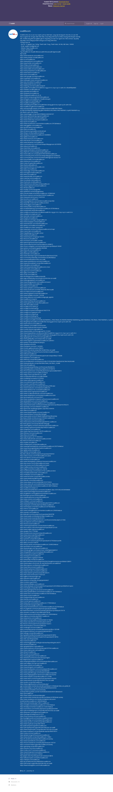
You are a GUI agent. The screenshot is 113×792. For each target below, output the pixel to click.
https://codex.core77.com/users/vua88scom (33, 750)
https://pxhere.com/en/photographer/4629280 (33, 248)
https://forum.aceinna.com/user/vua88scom (33, 716)
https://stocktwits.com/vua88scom (30, 269)
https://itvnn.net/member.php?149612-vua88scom (34, 703)
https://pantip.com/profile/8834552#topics (32, 342)
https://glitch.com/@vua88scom (29, 252)
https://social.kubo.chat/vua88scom (30, 180)
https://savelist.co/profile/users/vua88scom (32, 384)
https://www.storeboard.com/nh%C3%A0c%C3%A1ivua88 (37, 289)
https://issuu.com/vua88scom (28, 74)
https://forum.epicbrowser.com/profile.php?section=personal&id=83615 (41, 371)
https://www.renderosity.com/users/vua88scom (34, 120)
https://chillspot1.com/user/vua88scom (31, 501)
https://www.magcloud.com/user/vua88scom (33, 186)
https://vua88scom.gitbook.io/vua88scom (32, 106)
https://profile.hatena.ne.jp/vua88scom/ (31, 127)
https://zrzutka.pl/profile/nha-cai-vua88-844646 (33, 376)
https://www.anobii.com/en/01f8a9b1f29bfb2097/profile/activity (38, 416)
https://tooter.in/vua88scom (28, 644)
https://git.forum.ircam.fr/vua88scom (30, 271)
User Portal (57, 4)
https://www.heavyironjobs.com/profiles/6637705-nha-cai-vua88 (38, 729)
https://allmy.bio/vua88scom (28, 354)
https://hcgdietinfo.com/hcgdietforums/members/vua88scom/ (38, 493)
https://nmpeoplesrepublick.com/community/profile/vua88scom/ (39, 661)
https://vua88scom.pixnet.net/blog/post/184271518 (35, 310)
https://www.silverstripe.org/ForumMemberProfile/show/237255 (38, 256)
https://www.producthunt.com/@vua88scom (33, 71)
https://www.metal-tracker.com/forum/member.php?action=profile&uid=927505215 (44, 405)
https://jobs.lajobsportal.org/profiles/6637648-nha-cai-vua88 (37, 727)
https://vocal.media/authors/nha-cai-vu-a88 (32, 259)
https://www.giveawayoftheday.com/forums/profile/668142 (37, 367)
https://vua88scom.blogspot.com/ (30, 103)
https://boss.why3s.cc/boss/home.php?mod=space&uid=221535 (38, 527)
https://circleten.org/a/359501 (28, 582)
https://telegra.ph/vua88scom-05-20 (30, 95)
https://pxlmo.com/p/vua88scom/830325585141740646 (36, 620)
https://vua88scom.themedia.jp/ (29, 308)
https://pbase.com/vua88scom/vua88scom (32, 225)
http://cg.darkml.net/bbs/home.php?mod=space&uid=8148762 (38, 635)
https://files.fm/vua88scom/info (29, 305)
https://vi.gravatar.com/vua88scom (30, 78)
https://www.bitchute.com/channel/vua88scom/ (34, 223)
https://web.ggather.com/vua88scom (31, 125)
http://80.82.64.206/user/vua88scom (30, 440)
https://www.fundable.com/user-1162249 (32, 295)
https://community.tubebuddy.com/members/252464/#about (38, 257)
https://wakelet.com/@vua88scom (30, 89)
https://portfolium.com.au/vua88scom (31, 546)
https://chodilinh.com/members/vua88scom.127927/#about (37, 705)
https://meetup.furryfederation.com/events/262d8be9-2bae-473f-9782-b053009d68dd (45, 490)
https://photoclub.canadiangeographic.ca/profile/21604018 (37, 408)
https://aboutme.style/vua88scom (30, 578)
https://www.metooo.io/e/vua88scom (31, 323)
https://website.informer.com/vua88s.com (32, 167)
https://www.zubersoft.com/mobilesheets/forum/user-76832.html (39, 484)
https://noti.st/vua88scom (27, 365)
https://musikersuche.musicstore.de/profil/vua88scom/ (36, 533)
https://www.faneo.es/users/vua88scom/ (32, 567)
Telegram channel (59, 6)
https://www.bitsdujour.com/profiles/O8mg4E (33, 414)
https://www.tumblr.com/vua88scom (30, 63)
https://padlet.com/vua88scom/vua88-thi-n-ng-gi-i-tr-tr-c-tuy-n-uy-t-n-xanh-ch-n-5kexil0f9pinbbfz (48, 88)
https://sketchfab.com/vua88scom (30, 148)
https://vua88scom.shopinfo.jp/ (29, 314)
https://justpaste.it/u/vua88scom (29, 93)
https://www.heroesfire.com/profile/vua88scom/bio (35, 476)
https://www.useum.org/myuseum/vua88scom (33, 391)
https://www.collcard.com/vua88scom (31, 665)
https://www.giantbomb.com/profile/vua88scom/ (34, 303)
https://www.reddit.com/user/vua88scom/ (32, 69)
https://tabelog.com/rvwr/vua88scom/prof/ (32, 86)
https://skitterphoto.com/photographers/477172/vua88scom (37, 403)
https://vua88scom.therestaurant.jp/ (30, 318)
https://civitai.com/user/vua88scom (30, 733)
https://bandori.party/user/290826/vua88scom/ (33, 569)
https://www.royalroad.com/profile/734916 (32, 724)
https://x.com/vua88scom (27, 59)
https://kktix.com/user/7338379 (29, 542)
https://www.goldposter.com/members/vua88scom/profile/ (37, 201)
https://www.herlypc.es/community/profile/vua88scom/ (36, 720)
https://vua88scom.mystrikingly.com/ (30, 101)
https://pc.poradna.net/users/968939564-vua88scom (35, 761)
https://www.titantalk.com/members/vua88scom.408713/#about (39, 486)
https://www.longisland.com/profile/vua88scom (34, 293)
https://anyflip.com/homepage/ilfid (30, 189)
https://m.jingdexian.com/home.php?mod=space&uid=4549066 (38, 608)
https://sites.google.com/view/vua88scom (32, 76)
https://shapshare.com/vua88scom (30, 429)
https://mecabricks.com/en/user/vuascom (32, 457)
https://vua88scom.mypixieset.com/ (30, 312)
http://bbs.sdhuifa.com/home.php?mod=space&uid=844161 (37, 454)
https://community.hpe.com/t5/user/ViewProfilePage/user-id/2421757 (40, 157)
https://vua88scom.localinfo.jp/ (29, 306)
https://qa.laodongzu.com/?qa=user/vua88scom (34, 548)
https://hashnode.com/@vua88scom (30, 182)
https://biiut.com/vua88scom (28, 435)
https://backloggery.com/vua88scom (30, 205)
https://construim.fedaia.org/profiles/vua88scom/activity (36, 744)
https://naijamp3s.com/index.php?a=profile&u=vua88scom (37, 505)
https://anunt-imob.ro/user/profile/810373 (32, 518)
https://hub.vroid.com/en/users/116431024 (32, 574)
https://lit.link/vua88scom (27, 188)
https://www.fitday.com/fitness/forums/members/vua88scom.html (39, 352)
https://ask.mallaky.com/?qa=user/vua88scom (33, 663)
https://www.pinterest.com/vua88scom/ (31, 61)
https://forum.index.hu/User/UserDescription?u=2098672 (36, 244)
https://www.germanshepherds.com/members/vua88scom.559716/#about (41, 446)
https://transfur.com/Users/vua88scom (31, 748)
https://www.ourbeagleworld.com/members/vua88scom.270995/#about (41, 510)
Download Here (64, 2)
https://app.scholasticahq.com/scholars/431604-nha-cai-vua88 (38, 278)
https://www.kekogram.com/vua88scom (31, 667)
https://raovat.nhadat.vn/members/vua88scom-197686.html (37, 193)
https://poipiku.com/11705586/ (29, 531)
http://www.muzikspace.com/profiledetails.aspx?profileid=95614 (38, 731)
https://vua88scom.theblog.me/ (29, 316)
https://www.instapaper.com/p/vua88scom (32, 222)
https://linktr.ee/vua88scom (28, 129)
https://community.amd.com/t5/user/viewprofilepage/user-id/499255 (40, 155)
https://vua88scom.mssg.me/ (28, 299)
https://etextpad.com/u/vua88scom (30, 556)
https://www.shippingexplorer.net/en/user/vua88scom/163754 (38, 675)
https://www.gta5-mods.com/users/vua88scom (34, 80)
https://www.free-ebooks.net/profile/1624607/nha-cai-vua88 (37, 350)
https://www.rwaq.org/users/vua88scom (31, 380)
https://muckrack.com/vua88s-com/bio (31, 240)
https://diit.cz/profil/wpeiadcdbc (29, 639)
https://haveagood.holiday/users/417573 (32, 714)
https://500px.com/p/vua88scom (29, 65)
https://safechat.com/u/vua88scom (30, 178)
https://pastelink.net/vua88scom (29, 91)
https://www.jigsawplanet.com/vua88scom (32, 280)
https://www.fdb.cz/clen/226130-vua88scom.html (34, 203)
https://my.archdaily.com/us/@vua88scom (32, 159)
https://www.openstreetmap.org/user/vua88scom (34, 116)
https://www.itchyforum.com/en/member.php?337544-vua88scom (39, 648)
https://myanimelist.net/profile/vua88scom (32, 210)
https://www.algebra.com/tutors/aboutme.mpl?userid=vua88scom (39, 425)
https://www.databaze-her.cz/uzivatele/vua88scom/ (35, 390)
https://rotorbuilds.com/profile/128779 (31, 588)
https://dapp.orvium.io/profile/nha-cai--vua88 (33, 374)
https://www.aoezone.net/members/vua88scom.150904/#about (38, 614)
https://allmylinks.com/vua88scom (30, 265)
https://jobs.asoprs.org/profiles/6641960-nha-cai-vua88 (36, 763)
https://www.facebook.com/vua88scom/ (32, 55)
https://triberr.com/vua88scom (29, 286)
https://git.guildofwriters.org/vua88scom (31, 646)
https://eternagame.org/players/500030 (31, 557)
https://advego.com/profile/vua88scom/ (31, 633)
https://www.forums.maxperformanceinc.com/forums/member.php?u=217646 (42, 520)
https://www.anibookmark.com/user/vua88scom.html (35, 439)
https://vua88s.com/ (32, 48)
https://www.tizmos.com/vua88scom (31, 618)
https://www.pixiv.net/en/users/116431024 (32, 197)
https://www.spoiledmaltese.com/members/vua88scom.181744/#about (41, 591)
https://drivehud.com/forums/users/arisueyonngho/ (35, 658)
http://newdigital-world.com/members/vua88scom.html (36, 718)
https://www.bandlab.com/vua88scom (31, 284)
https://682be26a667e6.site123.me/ (30, 84)
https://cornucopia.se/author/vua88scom (32, 554)
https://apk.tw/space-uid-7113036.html (31, 437)
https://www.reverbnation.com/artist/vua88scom (34, 150)
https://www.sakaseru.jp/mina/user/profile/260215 (34, 573)
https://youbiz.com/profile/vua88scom (31, 682)
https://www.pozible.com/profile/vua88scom (33, 206)
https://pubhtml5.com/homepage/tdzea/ (32, 191)
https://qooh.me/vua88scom (28, 122)
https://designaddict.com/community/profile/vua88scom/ (36, 552)
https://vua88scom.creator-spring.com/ (31, 227)
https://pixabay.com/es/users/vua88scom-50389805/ (35, 135)
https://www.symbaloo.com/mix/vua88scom (33, 288)
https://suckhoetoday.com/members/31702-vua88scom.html (38, 471)
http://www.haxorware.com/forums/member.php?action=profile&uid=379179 (42, 610)
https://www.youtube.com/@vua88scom (32, 57)
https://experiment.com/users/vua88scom (32, 420)
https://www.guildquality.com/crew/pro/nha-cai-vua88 (35, 339)
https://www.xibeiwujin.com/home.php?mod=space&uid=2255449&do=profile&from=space (46, 586)
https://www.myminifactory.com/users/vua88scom (35, 261)
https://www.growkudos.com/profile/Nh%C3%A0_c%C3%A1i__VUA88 (40, 363)
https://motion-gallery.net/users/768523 (31, 348)
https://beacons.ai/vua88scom (29, 239)
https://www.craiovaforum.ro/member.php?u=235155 (35, 622)
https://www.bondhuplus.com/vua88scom (32, 584)
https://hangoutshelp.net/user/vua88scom (32, 597)
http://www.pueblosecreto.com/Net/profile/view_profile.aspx (37, 386)
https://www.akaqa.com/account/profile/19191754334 (36, 482)
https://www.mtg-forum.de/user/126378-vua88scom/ (35, 431)
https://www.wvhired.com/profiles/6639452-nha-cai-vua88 (37, 680)
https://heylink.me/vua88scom (29, 218)
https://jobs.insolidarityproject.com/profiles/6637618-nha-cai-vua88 (39, 710)
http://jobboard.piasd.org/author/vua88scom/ (33, 725)
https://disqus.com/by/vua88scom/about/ (32, 133)
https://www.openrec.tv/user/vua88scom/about (34, 373)
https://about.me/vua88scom (28, 146)
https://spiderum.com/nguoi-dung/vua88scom (33, 220)
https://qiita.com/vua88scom (28, 169)
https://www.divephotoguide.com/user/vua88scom (35, 412)
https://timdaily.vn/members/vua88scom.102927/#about (36, 707)
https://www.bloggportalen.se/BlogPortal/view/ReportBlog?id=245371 (40, 642)
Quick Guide (66, 4)
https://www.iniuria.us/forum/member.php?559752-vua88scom (38, 422)
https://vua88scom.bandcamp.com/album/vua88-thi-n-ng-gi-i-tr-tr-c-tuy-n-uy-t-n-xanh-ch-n (46, 212)
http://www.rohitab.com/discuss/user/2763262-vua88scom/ (37, 418)
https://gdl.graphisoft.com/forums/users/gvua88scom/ (36, 337)
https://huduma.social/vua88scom (30, 459)
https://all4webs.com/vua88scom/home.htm (33, 325)
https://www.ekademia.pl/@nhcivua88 (31, 478)
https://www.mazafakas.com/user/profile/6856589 (34, 671)
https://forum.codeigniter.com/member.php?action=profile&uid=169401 (41, 246)
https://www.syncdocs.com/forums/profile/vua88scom (36, 722)
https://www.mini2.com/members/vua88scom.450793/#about (38, 593)
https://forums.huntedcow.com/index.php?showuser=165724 (37, 742)
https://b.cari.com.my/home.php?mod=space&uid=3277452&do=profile (40, 541)
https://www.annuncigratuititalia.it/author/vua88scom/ (35, 448)
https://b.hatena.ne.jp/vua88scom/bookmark (33, 131)
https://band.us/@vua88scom (28, 165)
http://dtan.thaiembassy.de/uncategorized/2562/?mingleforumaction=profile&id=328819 (45, 561)
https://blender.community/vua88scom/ (31, 480)
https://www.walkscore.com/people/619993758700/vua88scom (38, 154)
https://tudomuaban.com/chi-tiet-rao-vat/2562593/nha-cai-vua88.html (40, 563)
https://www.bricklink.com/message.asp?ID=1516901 (35, 331)
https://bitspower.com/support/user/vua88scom (34, 712)
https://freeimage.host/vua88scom (30, 537)
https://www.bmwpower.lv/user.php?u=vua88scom (34, 752)
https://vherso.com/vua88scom (29, 508)
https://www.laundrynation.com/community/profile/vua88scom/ (38, 669)
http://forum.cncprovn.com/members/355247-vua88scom (37, 195)
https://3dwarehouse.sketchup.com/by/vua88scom (35, 184)
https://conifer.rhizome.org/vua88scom (31, 329)
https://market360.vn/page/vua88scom (31, 605)
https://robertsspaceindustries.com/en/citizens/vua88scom (37, 525)
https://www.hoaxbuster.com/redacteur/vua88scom (35, 388)
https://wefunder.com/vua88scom (30, 254)
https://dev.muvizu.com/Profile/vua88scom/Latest (34, 463)
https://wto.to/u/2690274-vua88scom (31, 82)
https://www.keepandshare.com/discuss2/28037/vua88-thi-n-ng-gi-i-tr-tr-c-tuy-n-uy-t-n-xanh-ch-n (48, 333)
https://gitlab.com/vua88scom (29, 137)
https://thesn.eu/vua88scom (28, 174)
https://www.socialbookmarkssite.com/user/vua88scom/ (36, 393)
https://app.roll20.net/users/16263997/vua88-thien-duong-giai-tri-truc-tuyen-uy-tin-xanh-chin (47, 335)
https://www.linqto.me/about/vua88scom (32, 559)
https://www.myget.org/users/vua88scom (32, 529)
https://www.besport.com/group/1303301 (32, 237)
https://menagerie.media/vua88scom (31, 172)
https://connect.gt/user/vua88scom (30, 601)
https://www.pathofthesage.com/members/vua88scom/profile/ (38, 673)
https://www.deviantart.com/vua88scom (31, 142)
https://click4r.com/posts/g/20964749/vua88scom (34, 97)
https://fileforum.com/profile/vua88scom (32, 359)
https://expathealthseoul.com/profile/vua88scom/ (34, 497)
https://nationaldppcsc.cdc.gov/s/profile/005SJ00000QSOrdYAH (38, 688)
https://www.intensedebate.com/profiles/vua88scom (35, 263)
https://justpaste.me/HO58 (28, 344)
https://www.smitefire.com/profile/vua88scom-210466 (36, 676)
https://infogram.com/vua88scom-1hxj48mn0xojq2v (35, 99)
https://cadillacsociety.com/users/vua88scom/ (33, 467)
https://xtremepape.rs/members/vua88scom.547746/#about (37, 507)
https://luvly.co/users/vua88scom (29, 595)
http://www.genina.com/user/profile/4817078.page (34, 423)
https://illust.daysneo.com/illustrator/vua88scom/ (34, 565)
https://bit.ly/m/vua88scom (28, 652)
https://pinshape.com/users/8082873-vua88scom (34, 407)
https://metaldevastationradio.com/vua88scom (34, 473)
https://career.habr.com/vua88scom (30, 231)
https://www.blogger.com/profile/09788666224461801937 (37, 114)
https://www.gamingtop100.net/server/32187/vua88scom (36, 590)
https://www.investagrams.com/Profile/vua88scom (35, 765)
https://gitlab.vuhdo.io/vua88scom (30, 450)
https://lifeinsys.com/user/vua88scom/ (31, 433)
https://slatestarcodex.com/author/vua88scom (33, 571)
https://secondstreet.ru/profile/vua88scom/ (32, 382)
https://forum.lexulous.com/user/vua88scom (33, 625)
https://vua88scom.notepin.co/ (29, 488)
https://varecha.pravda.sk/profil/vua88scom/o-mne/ (35, 267)
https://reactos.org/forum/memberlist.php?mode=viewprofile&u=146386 (41, 356)
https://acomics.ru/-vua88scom (29, 199)
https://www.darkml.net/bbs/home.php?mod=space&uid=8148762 (39, 637)
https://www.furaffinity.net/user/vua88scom (32, 301)
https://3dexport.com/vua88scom (30, 759)
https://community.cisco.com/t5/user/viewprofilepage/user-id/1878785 (40, 144)
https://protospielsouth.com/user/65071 (31, 397)
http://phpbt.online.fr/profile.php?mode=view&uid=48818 (36, 756)
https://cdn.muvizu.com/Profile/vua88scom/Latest (34, 465)
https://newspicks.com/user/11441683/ (31, 346)
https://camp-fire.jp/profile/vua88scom (31, 163)
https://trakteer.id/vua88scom (28, 235)
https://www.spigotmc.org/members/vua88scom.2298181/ (37, 340)
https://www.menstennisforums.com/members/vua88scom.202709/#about (42, 607)
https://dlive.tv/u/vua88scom (28, 410)
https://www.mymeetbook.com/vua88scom (32, 741)
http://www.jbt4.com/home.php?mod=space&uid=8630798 (37, 514)
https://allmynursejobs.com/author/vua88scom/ (34, 758)
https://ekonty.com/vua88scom (29, 599)
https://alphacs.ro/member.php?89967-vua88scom (34, 616)
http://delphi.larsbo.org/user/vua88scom (31, 659)
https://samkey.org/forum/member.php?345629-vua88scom (37, 427)
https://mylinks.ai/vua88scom (28, 442)
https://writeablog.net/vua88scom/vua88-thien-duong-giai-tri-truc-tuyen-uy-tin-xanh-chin (45, 105)
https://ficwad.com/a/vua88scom (29, 654)
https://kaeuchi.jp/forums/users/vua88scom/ (33, 242)
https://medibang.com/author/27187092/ (32, 378)
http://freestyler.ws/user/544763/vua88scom (33, 495)
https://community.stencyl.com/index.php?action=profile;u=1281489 (39, 629)
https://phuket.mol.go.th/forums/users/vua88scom (34, 735)
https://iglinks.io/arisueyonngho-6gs (30, 576)
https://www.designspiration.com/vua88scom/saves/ (35, 282)
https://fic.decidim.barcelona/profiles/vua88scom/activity (36, 739)
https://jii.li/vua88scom (26, 693)
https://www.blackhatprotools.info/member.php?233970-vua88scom (40, 503)
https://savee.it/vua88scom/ (28, 641)
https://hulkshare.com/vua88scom (30, 357)
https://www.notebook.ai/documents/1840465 (33, 327)
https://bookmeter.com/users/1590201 (31, 754)
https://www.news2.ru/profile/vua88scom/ (32, 535)
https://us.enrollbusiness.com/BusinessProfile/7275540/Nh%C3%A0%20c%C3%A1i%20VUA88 (47, 361)
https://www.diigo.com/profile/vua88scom (32, 171)
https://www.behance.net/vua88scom (31, 67)
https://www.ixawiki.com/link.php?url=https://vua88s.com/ (36, 516)
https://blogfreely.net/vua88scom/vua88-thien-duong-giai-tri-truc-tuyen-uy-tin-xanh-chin (45, 322)
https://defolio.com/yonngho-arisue (30, 452)
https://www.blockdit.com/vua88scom (31, 176)
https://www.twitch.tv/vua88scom (30, 72)
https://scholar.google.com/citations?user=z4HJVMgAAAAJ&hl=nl (38, 550)
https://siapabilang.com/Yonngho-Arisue (31, 233)
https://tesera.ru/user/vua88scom (30, 524)
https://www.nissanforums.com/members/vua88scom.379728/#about (40, 123)
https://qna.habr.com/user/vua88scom (31, 216)
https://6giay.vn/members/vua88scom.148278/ (33, 469)
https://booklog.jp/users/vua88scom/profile (32, 276)
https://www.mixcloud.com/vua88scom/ (31, 138)
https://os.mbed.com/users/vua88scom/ (31, 291)
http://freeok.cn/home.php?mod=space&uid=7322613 (35, 624)
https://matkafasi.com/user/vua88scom (31, 474)
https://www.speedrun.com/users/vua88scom (33, 118)
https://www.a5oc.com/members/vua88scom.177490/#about (38, 603)
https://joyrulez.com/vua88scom (29, 512)
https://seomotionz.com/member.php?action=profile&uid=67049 (39, 708)
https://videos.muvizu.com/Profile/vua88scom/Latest (35, 456)
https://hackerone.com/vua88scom (30, 161)
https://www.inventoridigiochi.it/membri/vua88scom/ (35, 491)
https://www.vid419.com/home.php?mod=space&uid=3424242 (38, 678)
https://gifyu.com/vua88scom (28, 272)
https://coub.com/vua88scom (28, 274)
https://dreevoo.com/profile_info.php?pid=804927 (34, 580)
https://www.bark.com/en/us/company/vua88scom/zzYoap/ (37, 229)
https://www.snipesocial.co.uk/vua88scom (32, 650)
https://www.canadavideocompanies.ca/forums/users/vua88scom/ (39, 399)
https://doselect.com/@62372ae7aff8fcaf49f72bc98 (35, 612)
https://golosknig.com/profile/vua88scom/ (32, 746)
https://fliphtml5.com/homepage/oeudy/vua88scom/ (35, 152)
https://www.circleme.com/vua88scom (31, 499)
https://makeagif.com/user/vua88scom (31, 627)
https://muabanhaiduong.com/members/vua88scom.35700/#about (39, 208)
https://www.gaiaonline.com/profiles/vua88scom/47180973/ (37, 369)
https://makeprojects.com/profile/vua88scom (33, 444)
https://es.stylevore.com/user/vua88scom (32, 522)
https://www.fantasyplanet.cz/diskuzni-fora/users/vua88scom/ (38, 461)
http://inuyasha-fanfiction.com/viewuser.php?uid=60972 (36, 631)
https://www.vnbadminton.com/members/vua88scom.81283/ (38, 395)
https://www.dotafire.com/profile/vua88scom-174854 (35, 737)
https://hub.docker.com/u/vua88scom (31, 140)
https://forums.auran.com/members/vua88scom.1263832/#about (39, 544)
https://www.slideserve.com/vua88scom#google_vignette (36, 297)
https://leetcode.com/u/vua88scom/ (30, 250)
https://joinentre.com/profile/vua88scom (32, 539)
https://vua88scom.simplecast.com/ (30, 214)
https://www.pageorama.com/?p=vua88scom (33, 656)
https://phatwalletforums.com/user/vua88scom (34, 401)
